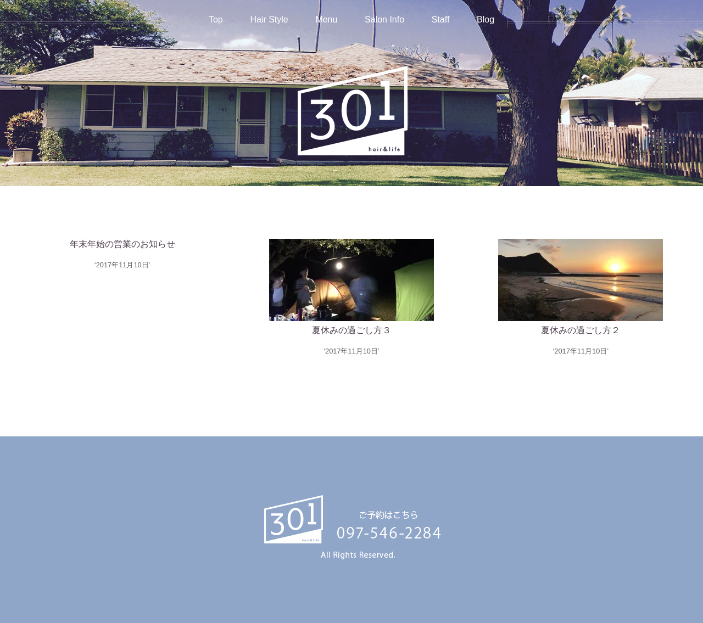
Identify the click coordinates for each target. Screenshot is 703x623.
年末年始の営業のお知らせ (122, 244)
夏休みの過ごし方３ (351, 330)
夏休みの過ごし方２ (580, 330)
